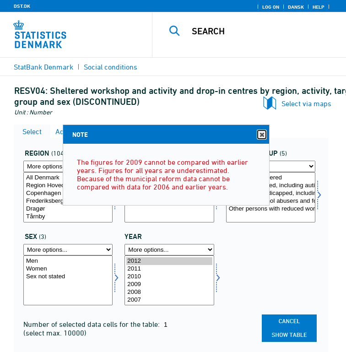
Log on (270, 7)
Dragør (68, 209)
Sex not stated (68, 277)
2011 (169, 269)
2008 (169, 292)
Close (261, 135)
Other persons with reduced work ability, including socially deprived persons (271, 209)
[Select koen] (68, 280)
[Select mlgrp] (270, 197)
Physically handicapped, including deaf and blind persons (271, 193)
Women (68, 269)
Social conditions (110, 67)
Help (318, 7)
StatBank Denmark (43, 67)
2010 (169, 277)
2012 (169, 261)
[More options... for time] (169, 249)
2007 (169, 300)
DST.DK (22, 6)
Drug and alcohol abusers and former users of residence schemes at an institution (271, 201)
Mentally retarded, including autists (271, 186)
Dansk (296, 7)
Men (68, 261)
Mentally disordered (271, 178)
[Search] (265, 31)
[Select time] (169, 280)
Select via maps (306, 103)
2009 (169, 284)
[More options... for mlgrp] (270, 166)
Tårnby (68, 217)
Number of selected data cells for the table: (92, 324)
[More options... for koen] (68, 249)
